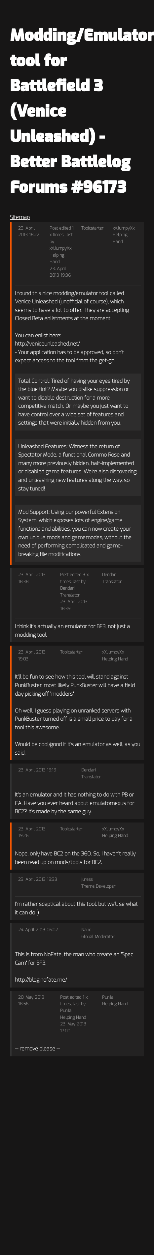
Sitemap (20, 217)
